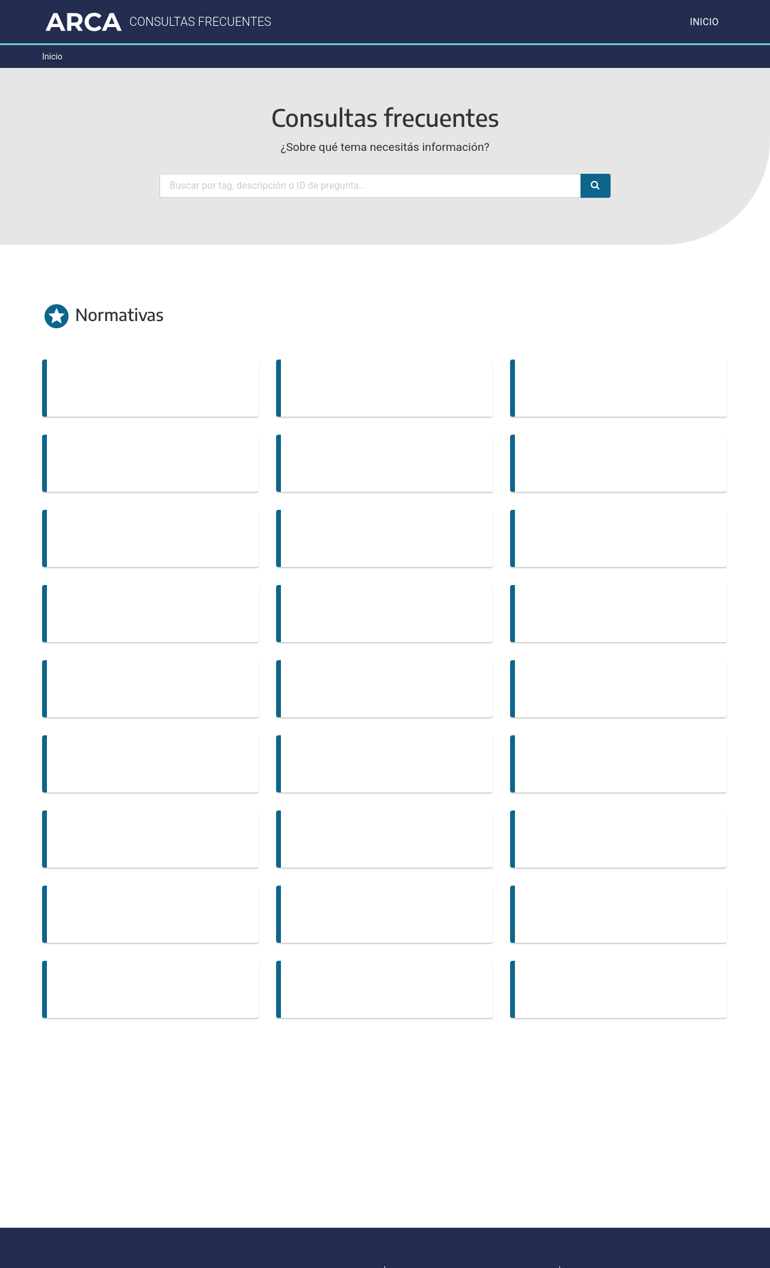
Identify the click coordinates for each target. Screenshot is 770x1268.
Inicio (704, 22)
